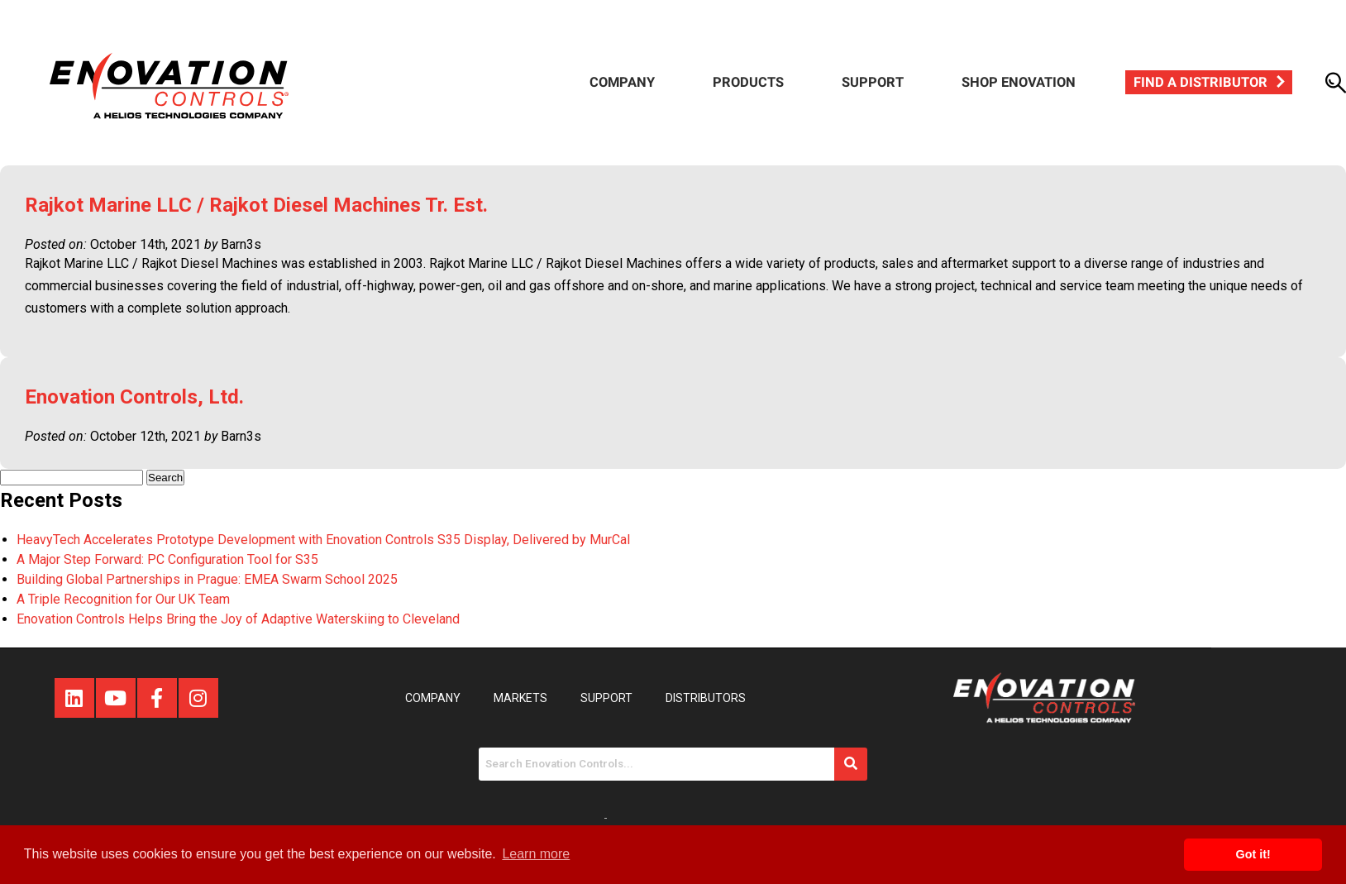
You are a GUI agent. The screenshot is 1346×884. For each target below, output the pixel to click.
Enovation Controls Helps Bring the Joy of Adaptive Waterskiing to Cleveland (238, 619)
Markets (520, 698)
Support (873, 82)
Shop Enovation (1019, 82)
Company (622, 82)
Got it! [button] (1253, 854)
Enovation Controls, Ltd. (134, 397)
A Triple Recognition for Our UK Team (123, 599)
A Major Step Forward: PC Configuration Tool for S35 (167, 559)
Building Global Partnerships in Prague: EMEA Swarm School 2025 (207, 579)
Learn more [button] (536, 854)
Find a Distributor (1200, 82)
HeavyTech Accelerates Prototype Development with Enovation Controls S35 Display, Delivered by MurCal (323, 539)
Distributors (706, 698)
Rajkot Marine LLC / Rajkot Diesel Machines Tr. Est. (256, 205)
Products (748, 82)
